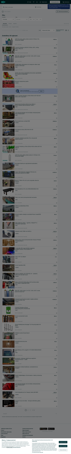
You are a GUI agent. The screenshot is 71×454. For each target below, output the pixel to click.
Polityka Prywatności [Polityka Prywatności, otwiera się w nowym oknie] (17, 447)
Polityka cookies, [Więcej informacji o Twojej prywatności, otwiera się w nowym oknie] (10, 447)
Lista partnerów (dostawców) (37, 452)
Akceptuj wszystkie (63, 442)
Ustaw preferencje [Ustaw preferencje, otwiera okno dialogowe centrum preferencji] (63, 449)
